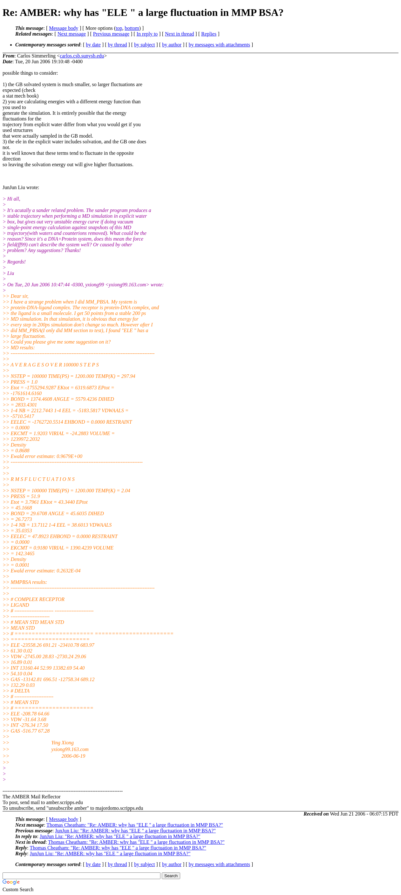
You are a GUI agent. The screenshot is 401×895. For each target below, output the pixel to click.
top (119, 28)
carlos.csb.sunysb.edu (82, 55)
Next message (72, 34)
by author (171, 44)
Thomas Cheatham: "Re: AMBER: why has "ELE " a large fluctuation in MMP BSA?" (134, 825)
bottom (132, 28)
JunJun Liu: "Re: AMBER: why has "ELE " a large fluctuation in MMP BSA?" (135, 830)
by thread (117, 44)
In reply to (147, 34)
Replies (208, 34)
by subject (144, 44)
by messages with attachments (219, 44)
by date (93, 44)
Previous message (111, 34)
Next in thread (179, 34)
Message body (63, 28)
